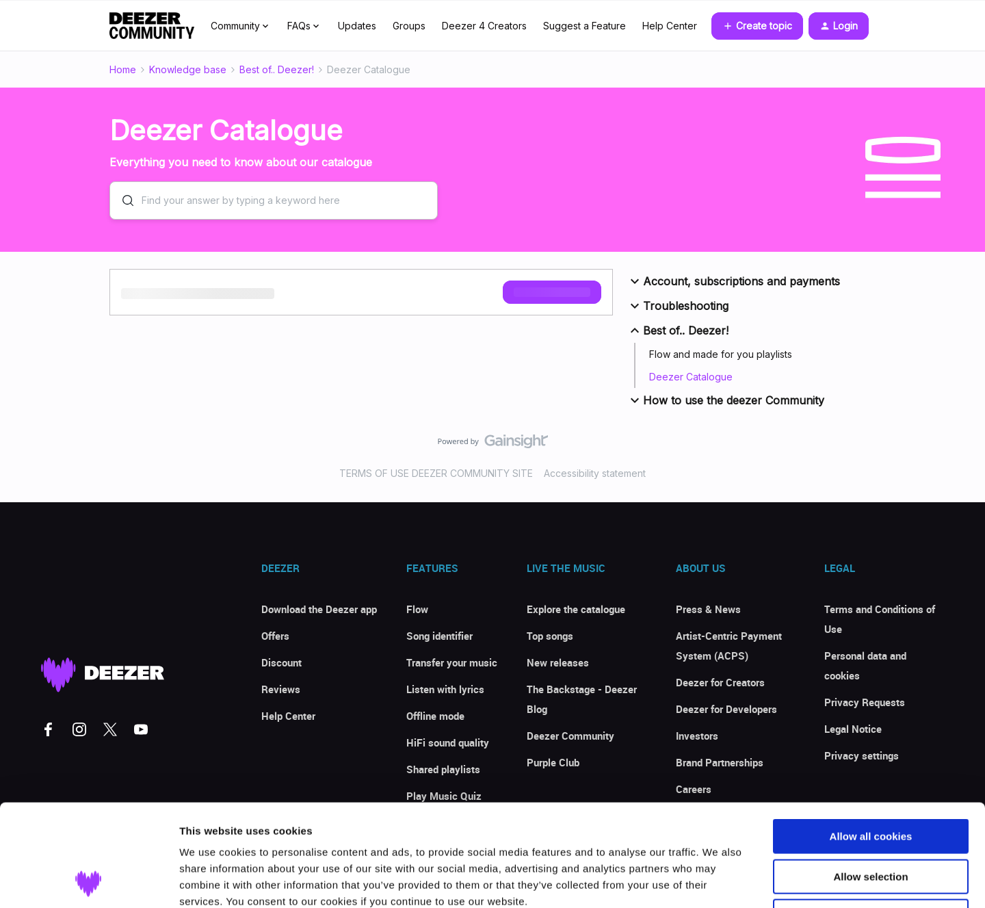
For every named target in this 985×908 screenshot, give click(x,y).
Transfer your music (451, 662)
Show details (718, 881)
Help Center (669, 25)
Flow (417, 609)
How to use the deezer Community (725, 400)
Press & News (708, 609)
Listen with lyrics (445, 689)
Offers (275, 636)
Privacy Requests (864, 702)
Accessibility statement (595, 473)
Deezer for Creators (720, 682)
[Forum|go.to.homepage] (151, 26)
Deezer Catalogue (691, 376)
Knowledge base (187, 69)
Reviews (280, 689)
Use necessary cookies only (870, 821)
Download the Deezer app (319, 609)
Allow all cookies (871, 741)
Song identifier (439, 636)
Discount (281, 662)
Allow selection (870, 781)
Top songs (550, 636)
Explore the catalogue (576, 609)
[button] (757, 26)
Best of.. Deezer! (276, 69)
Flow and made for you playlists (720, 354)
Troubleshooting (677, 306)
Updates (357, 25)
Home (122, 69)
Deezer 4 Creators (484, 25)
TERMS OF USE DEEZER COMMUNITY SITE (436, 473)
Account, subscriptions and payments (733, 281)
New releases (558, 662)
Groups (409, 25)
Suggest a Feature (584, 25)
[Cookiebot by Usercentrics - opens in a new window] (88, 881)
